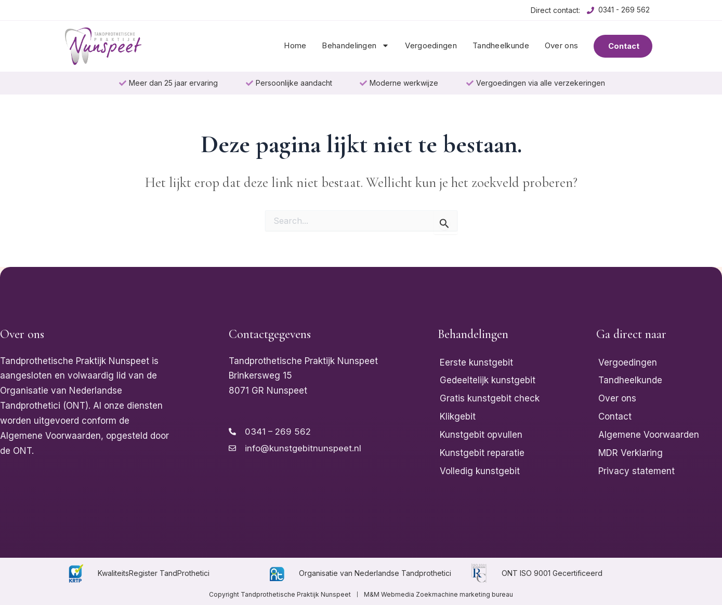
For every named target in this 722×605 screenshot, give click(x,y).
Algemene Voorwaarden (648, 434)
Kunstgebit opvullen (481, 434)
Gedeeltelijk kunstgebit (487, 380)
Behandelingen (355, 45)
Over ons (560, 45)
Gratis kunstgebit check (490, 398)
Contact (615, 416)
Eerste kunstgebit (476, 362)
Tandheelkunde (500, 45)
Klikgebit (458, 416)
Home (294, 45)
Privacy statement (636, 471)
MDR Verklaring (630, 453)
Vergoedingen (431, 45)
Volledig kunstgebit (480, 471)
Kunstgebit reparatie (482, 453)
